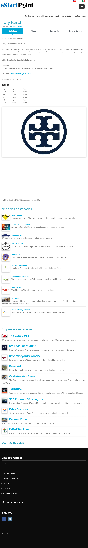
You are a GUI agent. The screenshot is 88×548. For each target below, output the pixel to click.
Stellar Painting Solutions (21, 310)
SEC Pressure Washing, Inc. (26, 399)
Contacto (6, 488)
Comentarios (75, 31)
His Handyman (17, 235)
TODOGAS (15, 389)
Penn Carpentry (17, 215)
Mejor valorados (9, 474)
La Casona (15, 298)
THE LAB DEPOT (17, 244)
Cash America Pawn (22, 376)
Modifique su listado (10, 493)
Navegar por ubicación (11, 479)
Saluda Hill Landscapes (20, 276)
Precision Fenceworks (19, 265)
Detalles (13, 31)
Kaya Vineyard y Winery (24, 356)
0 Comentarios (16, 27)
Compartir (54, 31)
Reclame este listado (52, 16)
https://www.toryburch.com (20, 74)
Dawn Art (15, 366)
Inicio (5, 464)
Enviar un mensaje (35, 16)
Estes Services (18, 409)
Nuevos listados (9, 469)
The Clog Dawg (19, 335)
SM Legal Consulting (22, 346)
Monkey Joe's (16, 255)
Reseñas (6, 483)
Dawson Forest (19, 419)
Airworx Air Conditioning (20, 224)
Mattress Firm (16, 287)
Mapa (33, 31)
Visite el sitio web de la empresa (74, 16)
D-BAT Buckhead (20, 429)
